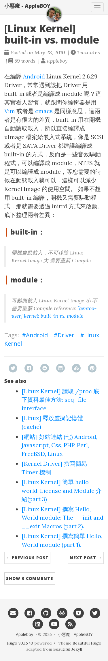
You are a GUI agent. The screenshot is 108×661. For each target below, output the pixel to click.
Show (29, 578)
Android (34, 76)
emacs (44, 111)
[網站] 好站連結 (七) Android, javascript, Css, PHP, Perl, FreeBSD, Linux (59, 445)
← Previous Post (27, 557)
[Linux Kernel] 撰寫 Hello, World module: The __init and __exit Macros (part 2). (62, 517)
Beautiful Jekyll (67, 649)
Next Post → (86, 557)
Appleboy (24, 634)
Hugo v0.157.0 (20, 643)
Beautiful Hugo (87, 643)
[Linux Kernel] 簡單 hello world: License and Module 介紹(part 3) (62, 490)
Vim (9, 111)
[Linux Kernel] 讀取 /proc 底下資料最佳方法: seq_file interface (60, 399)
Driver (66, 335)
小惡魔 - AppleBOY (27, 5)
